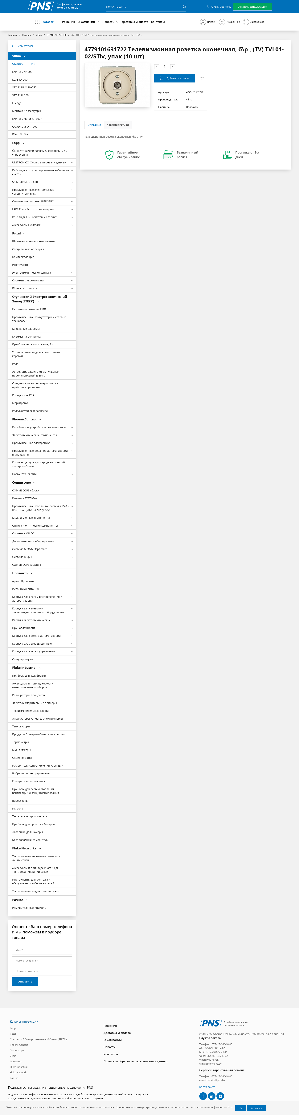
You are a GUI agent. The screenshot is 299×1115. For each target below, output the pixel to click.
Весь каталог (25, 46)
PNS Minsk (212, 1059)
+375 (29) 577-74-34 (216, 1052)
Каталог (48, 22)
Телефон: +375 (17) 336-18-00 (215, 1044)
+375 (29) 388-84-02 (214, 1048)
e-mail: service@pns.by (212, 1080)
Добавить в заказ (177, 78)
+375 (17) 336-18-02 (217, 1056)
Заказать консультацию (252, 6)
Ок (241, 1108)
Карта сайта (207, 1086)
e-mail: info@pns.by (210, 1063)
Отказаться (256, 1108)
